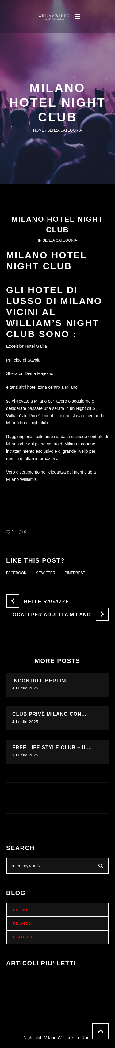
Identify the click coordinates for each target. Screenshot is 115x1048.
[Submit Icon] (100, 866)
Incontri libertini (39, 680)
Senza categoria (65, 130)
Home (38, 130)
